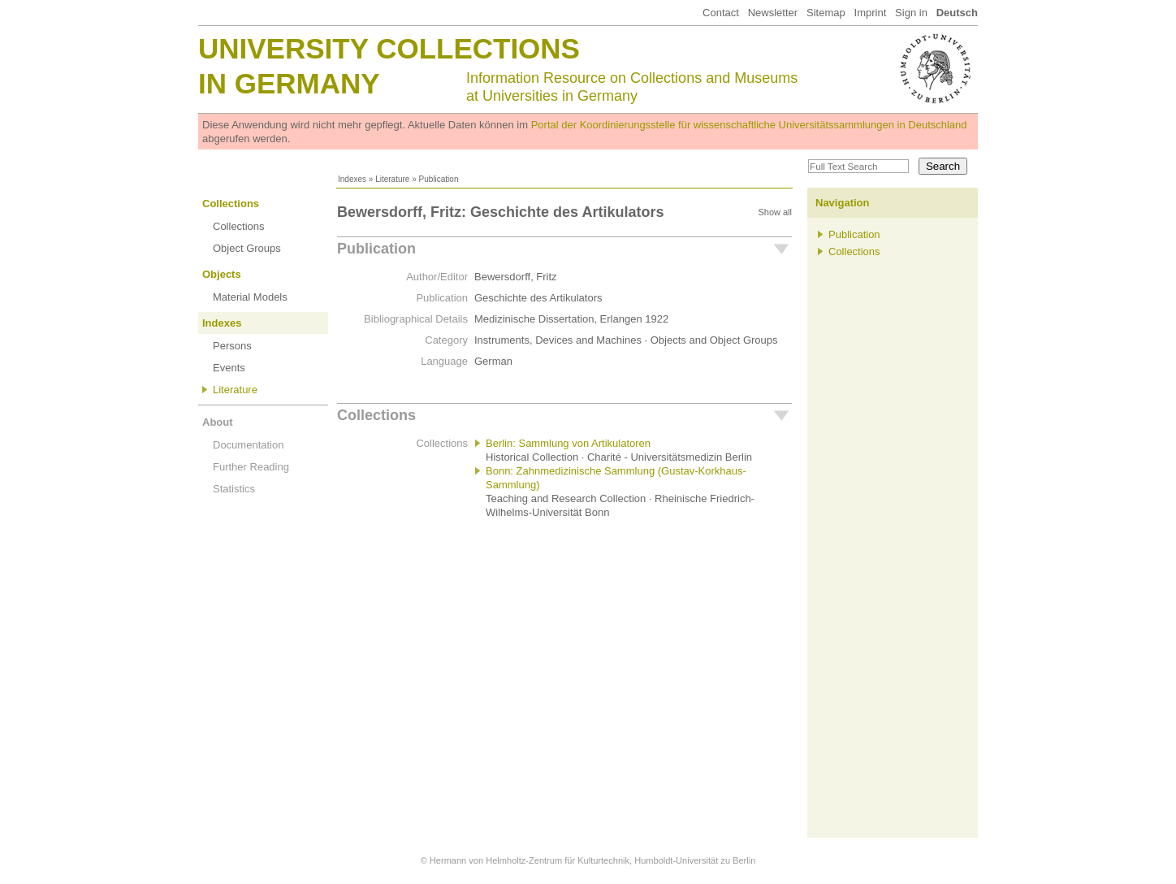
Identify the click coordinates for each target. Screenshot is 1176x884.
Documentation (248, 445)
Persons (232, 346)
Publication (376, 248)
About (217, 422)
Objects (221, 274)
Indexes (352, 179)
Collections (230, 203)
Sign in (911, 12)
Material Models (250, 297)
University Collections (389, 48)
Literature (392, 179)
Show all (775, 212)
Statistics (234, 489)
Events (229, 368)
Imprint (870, 12)
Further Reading (251, 467)
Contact (721, 12)
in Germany (289, 83)
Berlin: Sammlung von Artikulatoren (568, 443)
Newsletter (773, 12)
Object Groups (247, 248)
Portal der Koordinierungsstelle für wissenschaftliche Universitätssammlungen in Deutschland (749, 125)
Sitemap (825, 12)
